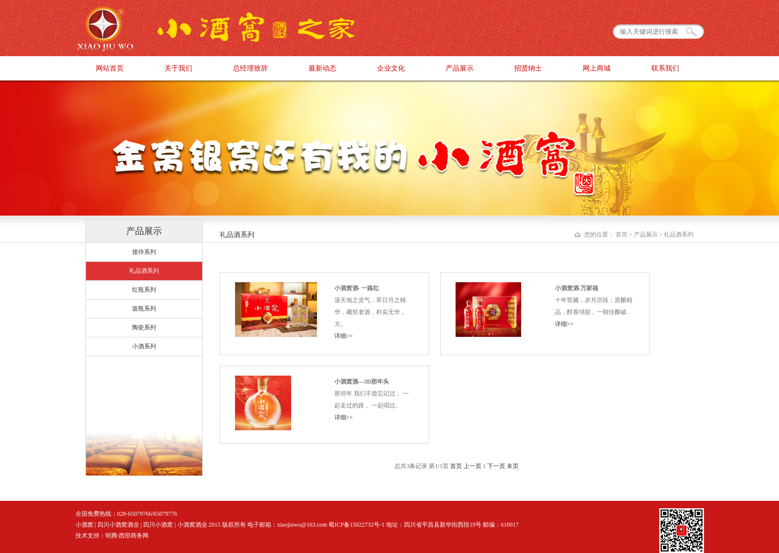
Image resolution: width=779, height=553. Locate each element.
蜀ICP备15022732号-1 (356, 524)
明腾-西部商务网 (127, 535)
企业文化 (391, 68)
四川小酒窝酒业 (118, 524)
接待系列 (144, 251)
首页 (456, 466)
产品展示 (459, 68)
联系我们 (665, 68)
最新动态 (322, 68)
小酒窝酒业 (192, 524)
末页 (513, 466)
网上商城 (597, 68)
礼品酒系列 (144, 270)
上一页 (472, 466)
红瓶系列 (144, 289)
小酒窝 (84, 524)
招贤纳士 (528, 68)
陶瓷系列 (144, 327)
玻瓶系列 (144, 308)
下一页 (496, 466)
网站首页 (110, 68)
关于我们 (178, 68)
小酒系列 (144, 346)
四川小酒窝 (158, 524)
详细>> (343, 335)
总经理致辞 (250, 68)
